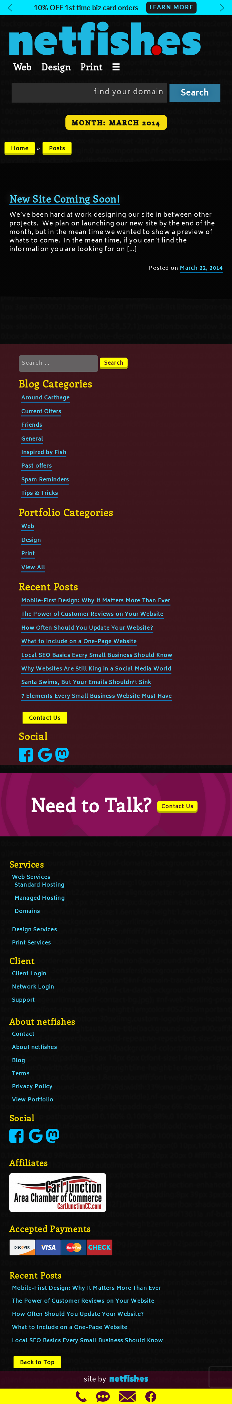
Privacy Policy (32, 1086)
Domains (27, 911)
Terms (21, 1074)
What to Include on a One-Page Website (79, 641)
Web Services (31, 877)
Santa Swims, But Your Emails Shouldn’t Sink (86, 682)
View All (33, 567)
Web (22, 67)
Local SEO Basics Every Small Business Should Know (97, 655)
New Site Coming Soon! (64, 198)
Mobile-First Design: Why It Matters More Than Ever (95, 601)
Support (23, 1000)
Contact (23, 1034)
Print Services (31, 943)
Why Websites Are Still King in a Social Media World (96, 669)
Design (56, 67)
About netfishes (34, 1047)
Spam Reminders (45, 480)
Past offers (36, 466)
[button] (116, 7)
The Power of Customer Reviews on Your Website (92, 614)
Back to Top (37, 1362)
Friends (31, 425)
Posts (57, 148)
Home (19, 148)
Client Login (29, 974)
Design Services (34, 929)
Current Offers (41, 411)
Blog (18, 1060)
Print (91, 67)
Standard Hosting (39, 885)
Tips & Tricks (39, 493)
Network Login (33, 987)
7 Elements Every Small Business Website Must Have (96, 696)
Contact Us (45, 718)
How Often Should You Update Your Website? (87, 628)
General (32, 439)
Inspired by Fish (43, 452)
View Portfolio (33, 1100)
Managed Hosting (40, 898)
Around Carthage (45, 398)
